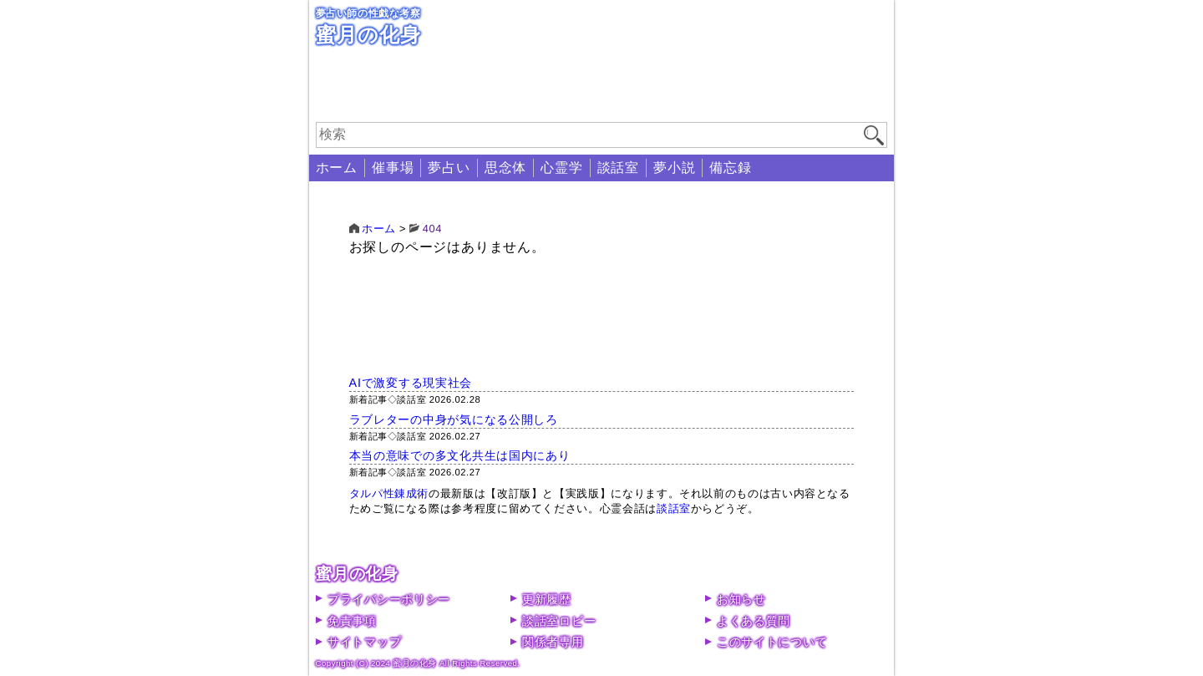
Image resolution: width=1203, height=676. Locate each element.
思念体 (505, 167)
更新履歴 (546, 599)
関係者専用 (553, 641)
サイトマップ (364, 641)
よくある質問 (753, 621)
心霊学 (561, 167)
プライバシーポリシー (388, 599)
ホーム (337, 167)
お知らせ (741, 599)
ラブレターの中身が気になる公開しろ (453, 419)
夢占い (449, 167)
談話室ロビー (559, 621)
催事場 (393, 167)
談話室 (618, 167)
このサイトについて (772, 641)
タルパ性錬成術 (389, 493)
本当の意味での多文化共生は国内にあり (460, 455)
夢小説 (674, 167)
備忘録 (730, 167)
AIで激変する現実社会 (411, 382)
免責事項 (352, 621)
